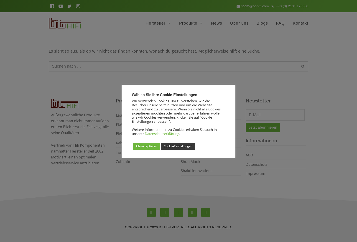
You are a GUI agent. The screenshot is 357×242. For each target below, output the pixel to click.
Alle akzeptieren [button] (146, 146)
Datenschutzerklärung (162, 133)
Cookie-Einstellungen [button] (178, 146)
